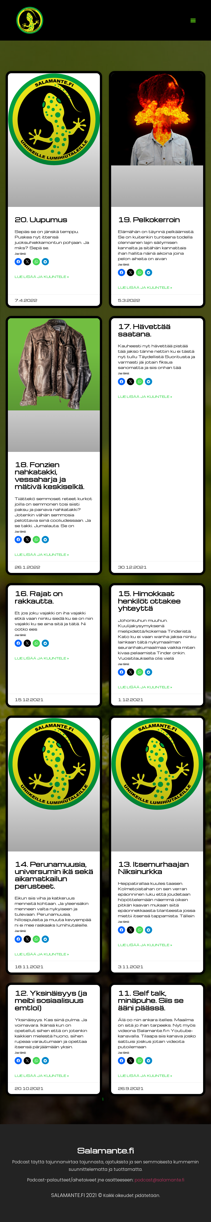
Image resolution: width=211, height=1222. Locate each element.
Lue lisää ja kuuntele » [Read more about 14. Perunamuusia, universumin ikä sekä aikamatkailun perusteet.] (42, 954)
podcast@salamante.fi (159, 1180)
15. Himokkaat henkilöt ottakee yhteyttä (149, 600)
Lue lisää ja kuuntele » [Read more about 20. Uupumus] (42, 277)
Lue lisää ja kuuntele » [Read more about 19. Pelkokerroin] (145, 287)
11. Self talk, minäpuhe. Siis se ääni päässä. (150, 1000)
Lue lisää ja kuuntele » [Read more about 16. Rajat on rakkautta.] (42, 658)
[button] (193, 20)
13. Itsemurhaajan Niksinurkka (153, 868)
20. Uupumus (41, 219)
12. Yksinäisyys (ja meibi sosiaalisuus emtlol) (51, 1000)
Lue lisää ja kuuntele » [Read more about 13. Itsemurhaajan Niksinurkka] (145, 945)
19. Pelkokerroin (149, 219)
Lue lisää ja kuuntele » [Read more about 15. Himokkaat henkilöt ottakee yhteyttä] (145, 687)
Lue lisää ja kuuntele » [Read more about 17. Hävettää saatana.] (145, 396)
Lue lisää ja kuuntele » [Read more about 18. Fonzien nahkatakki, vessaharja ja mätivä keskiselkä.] (42, 554)
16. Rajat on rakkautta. (38, 597)
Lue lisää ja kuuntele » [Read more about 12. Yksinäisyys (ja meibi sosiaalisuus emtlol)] (42, 1075)
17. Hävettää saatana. (144, 330)
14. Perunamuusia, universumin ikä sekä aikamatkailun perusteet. (54, 875)
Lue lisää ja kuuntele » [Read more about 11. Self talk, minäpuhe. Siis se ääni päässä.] (145, 1075)
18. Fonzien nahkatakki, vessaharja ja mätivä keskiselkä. (49, 475)
